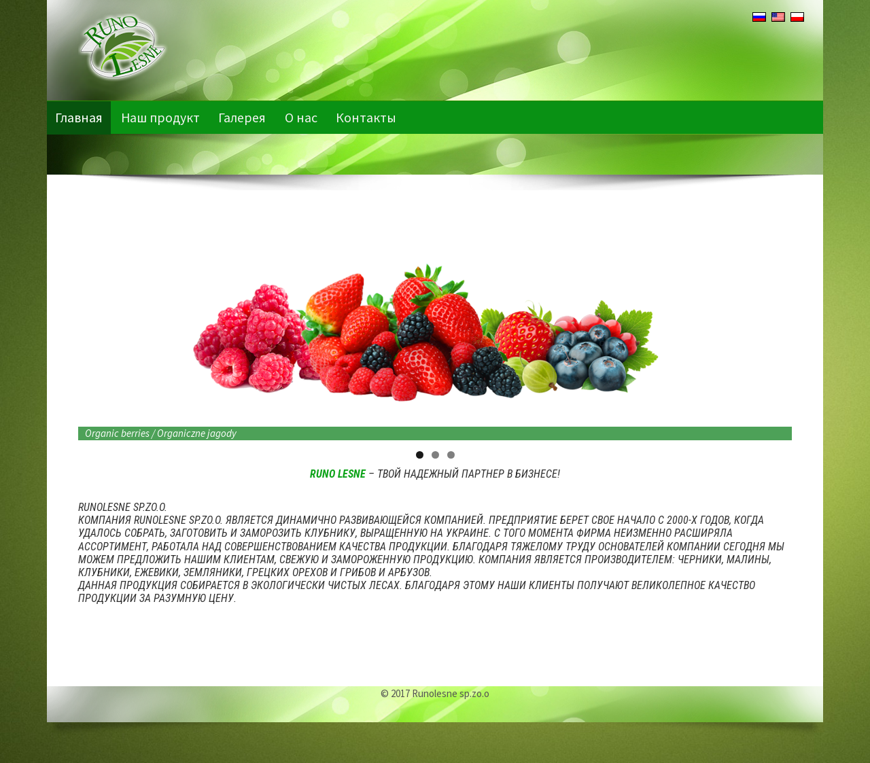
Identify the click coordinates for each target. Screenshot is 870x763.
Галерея (244, 117)
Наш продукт (161, 117)
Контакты (368, 117)
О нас (303, 117)
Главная (79, 117)
